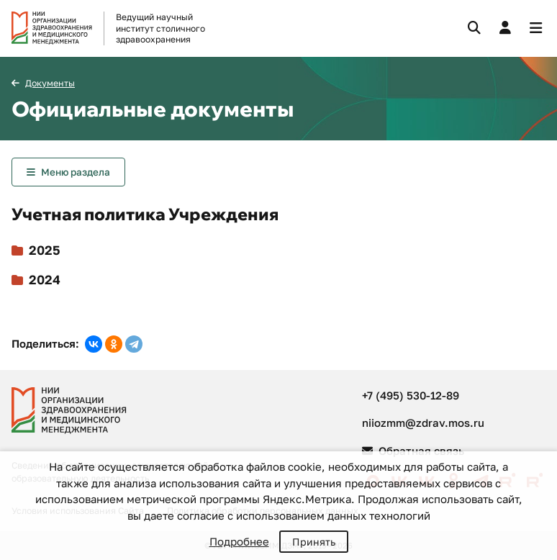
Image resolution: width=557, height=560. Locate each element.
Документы (50, 83)
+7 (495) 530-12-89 (410, 395)
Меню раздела (75, 172)
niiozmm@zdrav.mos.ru (423, 422)
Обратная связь (413, 450)
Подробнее (239, 541)
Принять (313, 542)
